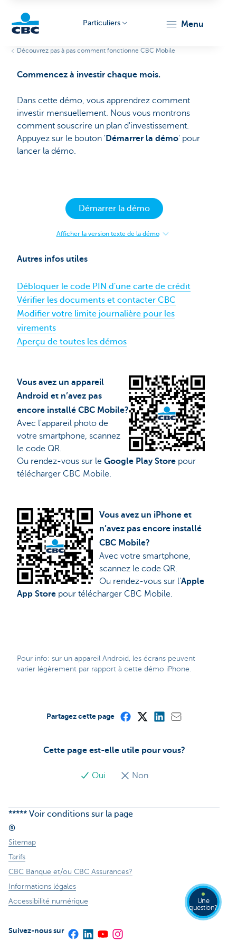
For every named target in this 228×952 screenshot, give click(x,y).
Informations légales (42, 886)
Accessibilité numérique (48, 901)
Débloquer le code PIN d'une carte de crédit (104, 286)
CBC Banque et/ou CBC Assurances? (70, 872)
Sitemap (22, 842)
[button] (184, 24)
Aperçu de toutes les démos (72, 341)
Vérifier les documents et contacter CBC (96, 300)
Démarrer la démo (114, 208)
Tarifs (16, 857)
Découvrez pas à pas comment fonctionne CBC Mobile (96, 50)
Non (134, 775)
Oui (94, 775)
